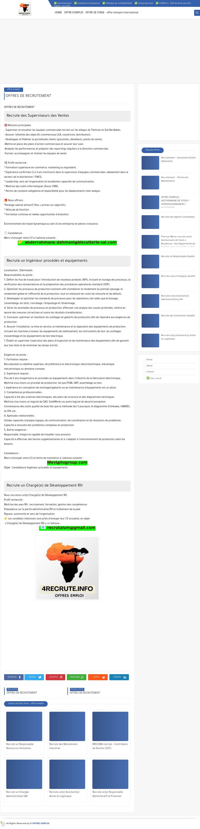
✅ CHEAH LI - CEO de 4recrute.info (173, 3)
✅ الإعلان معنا (153, 378)
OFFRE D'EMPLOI (73, 13)
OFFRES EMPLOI (40, 824)
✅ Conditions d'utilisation (87, 3)
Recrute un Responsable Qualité (178, 256)
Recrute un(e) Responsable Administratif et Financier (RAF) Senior (107, 795)
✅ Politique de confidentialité (117, 3)
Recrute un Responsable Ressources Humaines (19, 746)
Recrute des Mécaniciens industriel (63, 746)
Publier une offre (62, 6)
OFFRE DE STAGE (95, 13)
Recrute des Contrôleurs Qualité (178, 316)
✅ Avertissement (62, 3)
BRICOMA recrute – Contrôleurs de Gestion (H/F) (110, 746)
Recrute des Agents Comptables (178, 217)
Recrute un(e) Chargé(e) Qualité (178, 276)
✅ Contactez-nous (144, 3)
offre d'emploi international (122, 13)
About (149, 366)
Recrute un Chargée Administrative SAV (17, 794)
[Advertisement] (100, 53)
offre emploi (13, 89)
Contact (150, 372)
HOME (58, 13)
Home (149, 360)
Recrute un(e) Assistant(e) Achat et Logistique (64, 794)
